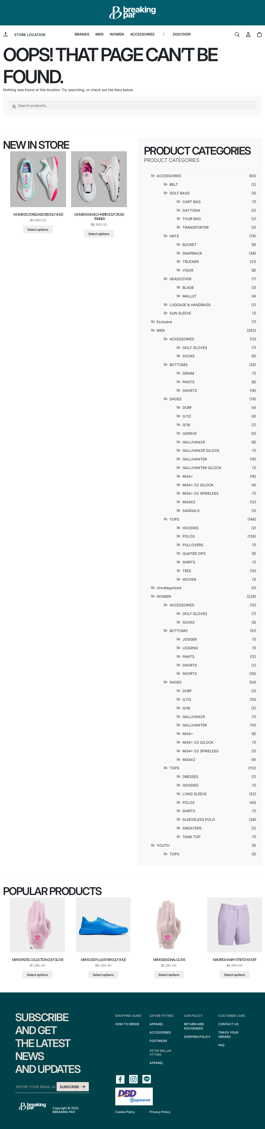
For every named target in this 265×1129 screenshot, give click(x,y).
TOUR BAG (192, 219)
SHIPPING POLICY (197, 1037)
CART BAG (192, 202)
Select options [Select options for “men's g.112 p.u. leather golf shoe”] (103, 975)
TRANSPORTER (196, 227)
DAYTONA (191, 210)
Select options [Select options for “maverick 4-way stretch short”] (234, 975)
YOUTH (163, 845)
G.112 (187, 416)
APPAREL (156, 1024)
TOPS (174, 519)
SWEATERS (192, 828)
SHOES (175, 399)
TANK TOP (192, 837)
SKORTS (190, 673)
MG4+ (188, 476)
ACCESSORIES (142, 34)
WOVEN (189, 579)
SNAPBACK (192, 253)
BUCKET (189, 244)
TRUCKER (191, 261)
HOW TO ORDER (127, 1024)
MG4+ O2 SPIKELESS (201, 493)
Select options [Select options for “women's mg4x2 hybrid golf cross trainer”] (98, 234)
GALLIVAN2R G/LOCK (201, 450)
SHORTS (190, 390)
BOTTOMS (179, 364)
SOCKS (189, 356)
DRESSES (190, 776)
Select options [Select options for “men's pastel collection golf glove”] (37, 975)
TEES (187, 571)
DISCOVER (182, 34)
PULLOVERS (193, 545)
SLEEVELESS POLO (199, 819)
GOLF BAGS (180, 193)
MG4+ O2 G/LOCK (198, 485)
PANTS (188, 382)
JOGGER (190, 639)
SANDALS (191, 510)
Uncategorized (169, 588)
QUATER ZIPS (194, 553)
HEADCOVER (180, 279)
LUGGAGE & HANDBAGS (190, 305)
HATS (174, 236)
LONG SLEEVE (195, 794)
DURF (187, 407)
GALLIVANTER (195, 459)
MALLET (190, 296)
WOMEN (117, 34)
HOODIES (190, 528)
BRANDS (82, 34)
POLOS (189, 536)
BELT (174, 184)
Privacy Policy (160, 1112)
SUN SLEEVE (180, 313)
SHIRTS (189, 562)
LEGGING (190, 648)
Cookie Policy (125, 1112)
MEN (99, 34)
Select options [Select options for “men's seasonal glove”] (168, 975)
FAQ (221, 1045)
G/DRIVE (190, 433)
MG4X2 (189, 502)
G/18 (186, 425)
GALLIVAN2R (194, 442)
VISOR (188, 270)
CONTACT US (228, 1024)
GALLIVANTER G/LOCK (202, 468)
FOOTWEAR (158, 1041)
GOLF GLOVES (195, 347)
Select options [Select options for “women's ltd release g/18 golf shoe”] (37, 229)
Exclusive (164, 322)
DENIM (188, 373)
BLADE (188, 287)
